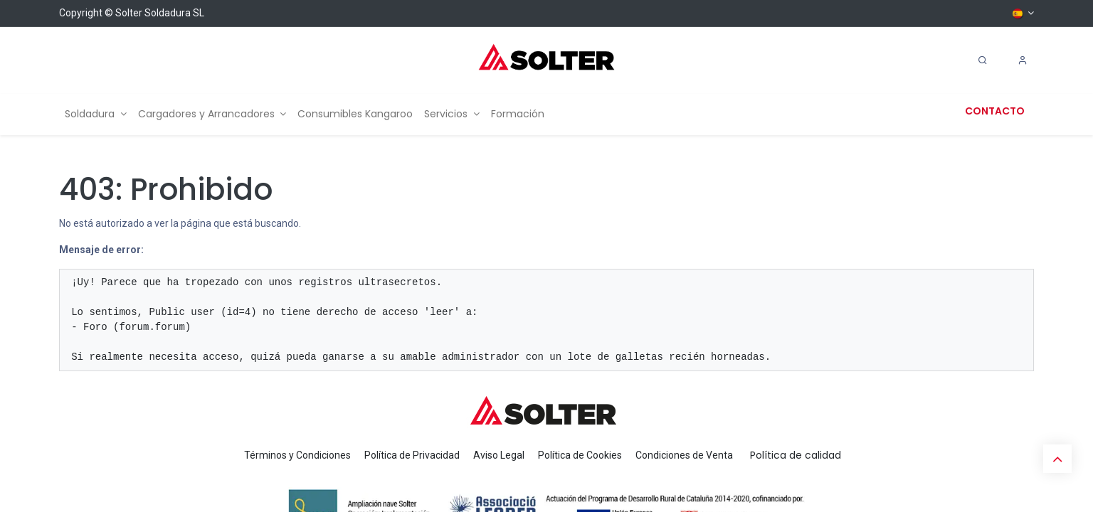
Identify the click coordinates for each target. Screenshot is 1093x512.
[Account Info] (1022, 60)
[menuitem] (95, 114)
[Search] (982, 60)
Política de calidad (795, 455)
